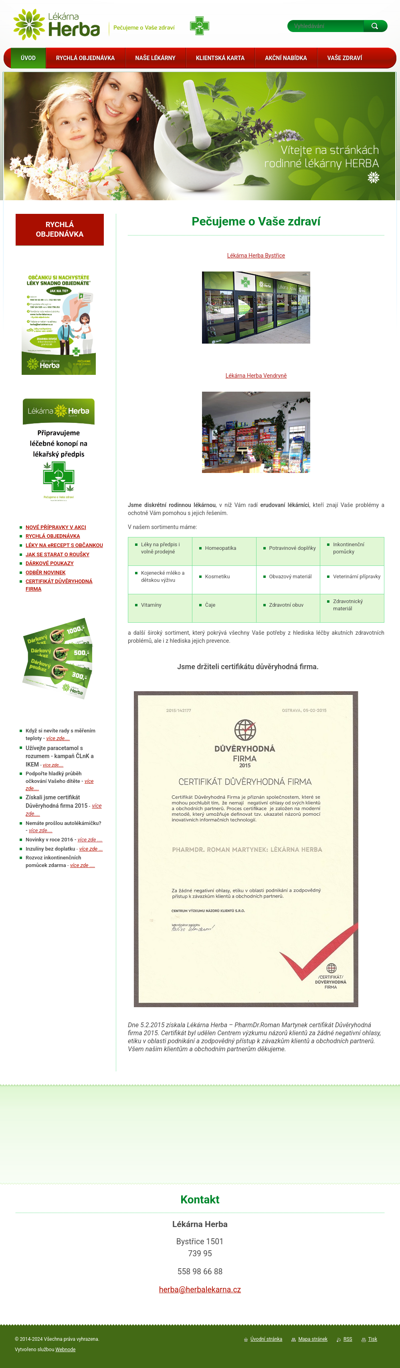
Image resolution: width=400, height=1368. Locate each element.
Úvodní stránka (266, 1339)
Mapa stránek (312, 1339)
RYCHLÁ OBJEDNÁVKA (53, 536)
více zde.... (53, 765)
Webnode (65, 1349)
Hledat (376, 26)
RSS (347, 1339)
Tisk (372, 1339)
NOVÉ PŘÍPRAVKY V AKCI (56, 527)
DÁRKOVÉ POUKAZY (50, 563)
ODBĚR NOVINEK (45, 572)
